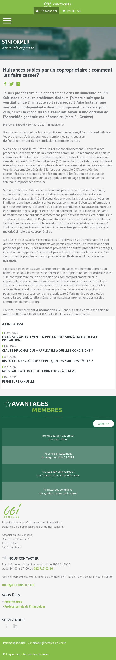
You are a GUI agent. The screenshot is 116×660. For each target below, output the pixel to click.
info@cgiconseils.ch (18, 585)
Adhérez (103, 424)
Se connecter (46, 11)
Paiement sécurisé (14, 643)
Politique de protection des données (25, 654)
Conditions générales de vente (47, 643)
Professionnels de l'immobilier (24, 606)
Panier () (71, 11)
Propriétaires (13, 601)
